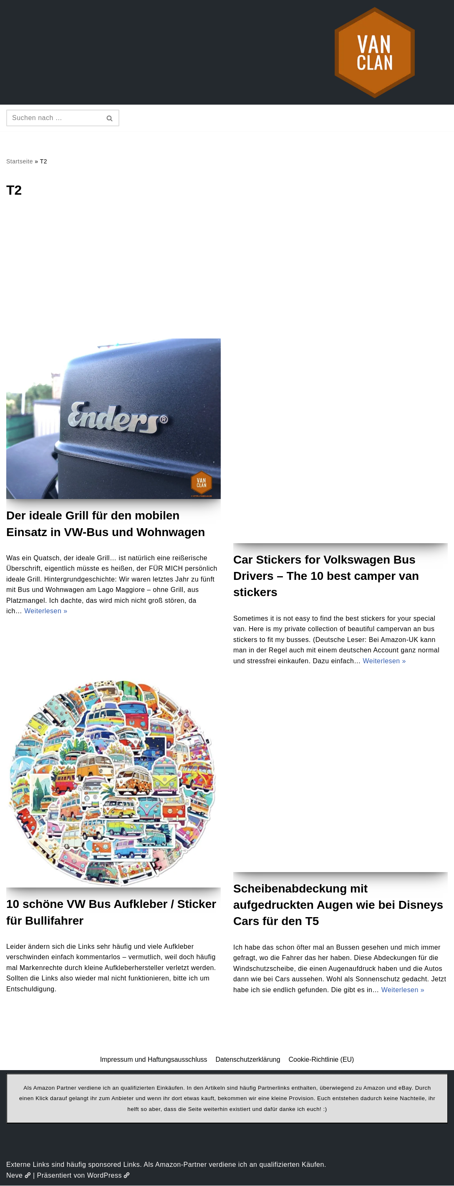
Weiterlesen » (46, 611)
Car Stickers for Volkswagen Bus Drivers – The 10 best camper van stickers (326, 576)
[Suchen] (53, 118)
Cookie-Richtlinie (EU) (321, 1059)
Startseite (19, 161)
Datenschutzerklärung (247, 1059)
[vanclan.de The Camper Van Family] (375, 52)
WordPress (108, 1175)
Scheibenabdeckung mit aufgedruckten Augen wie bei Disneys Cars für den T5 (338, 905)
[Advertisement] (227, 276)
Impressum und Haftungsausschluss (153, 1059)
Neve (18, 1175)
